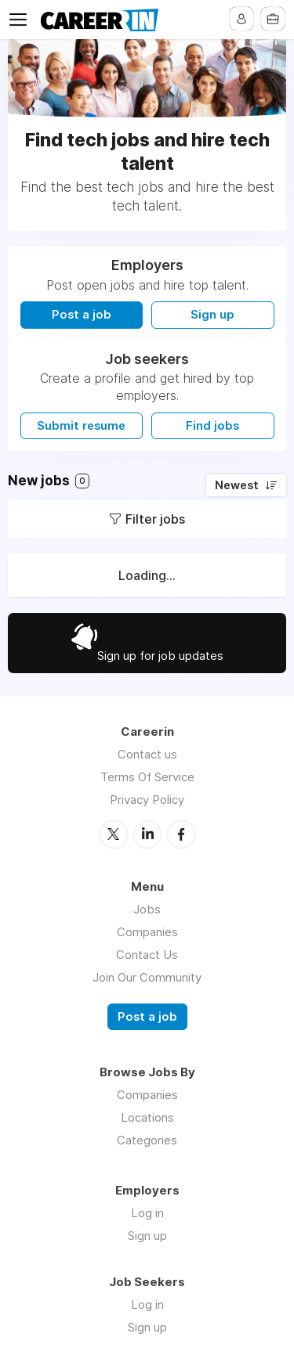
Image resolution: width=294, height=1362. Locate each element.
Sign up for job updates (160, 655)
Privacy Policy (147, 799)
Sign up (212, 315)
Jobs (147, 909)
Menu (21, 19)
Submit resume (81, 426)
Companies (147, 931)
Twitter (113, 834)
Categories (147, 1140)
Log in (147, 1212)
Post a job (81, 315)
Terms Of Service (147, 776)
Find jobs (212, 426)
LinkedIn (147, 834)
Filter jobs (155, 519)
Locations (147, 1117)
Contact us (147, 754)
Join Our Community (147, 977)
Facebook (181, 834)
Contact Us (147, 954)
